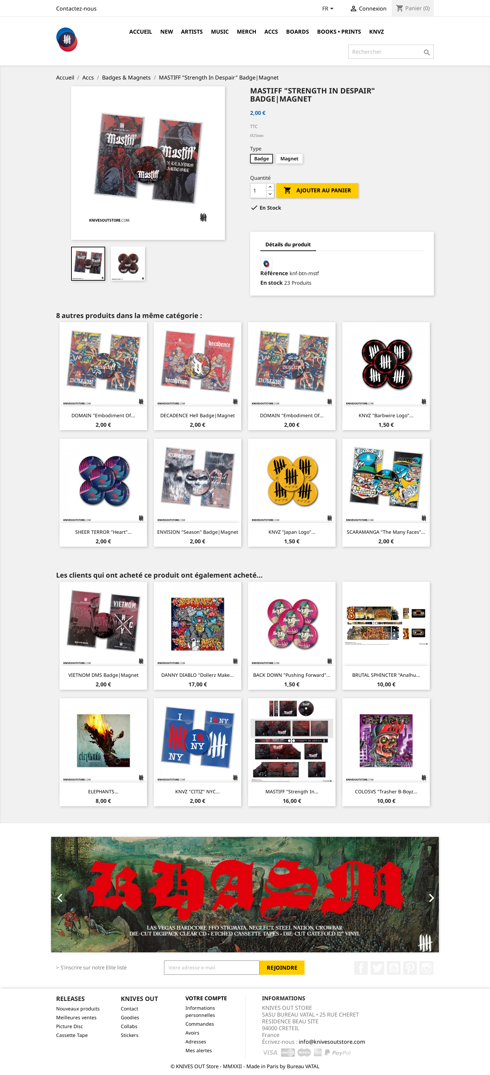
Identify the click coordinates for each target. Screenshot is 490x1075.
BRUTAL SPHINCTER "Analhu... (386, 675)
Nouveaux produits (78, 1008)
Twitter (377, 968)
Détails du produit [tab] (288, 244)
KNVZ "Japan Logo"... (291, 532)
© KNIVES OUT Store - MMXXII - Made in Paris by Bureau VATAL (245, 1066)
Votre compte (206, 998)
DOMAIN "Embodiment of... (103, 415)
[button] (80, 894)
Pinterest (410, 968)
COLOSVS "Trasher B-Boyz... (386, 791)
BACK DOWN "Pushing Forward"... (291, 675)
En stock (271, 282)
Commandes (199, 1024)
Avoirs (192, 1032)
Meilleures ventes (76, 1017)
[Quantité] (258, 190)
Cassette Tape (72, 1035)
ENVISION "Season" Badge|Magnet (197, 532)
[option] (245, 894)
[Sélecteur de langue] (329, 9)
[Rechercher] (391, 52)
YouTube (394, 968)
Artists (192, 31)
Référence (274, 273)
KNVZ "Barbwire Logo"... (386, 415)
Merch (246, 31)
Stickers (129, 1035)
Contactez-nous (76, 8)
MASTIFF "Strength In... (291, 791)
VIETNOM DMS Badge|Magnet (103, 675)
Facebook (361, 968)
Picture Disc (69, 1026)
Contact (129, 1008)
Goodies (130, 1017)
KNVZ (376, 31)
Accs (271, 31)
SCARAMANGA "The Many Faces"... (386, 532)
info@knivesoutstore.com (332, 1041)
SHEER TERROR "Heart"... (103, 532)
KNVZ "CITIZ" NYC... (197, 791)
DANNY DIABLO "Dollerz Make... (197, 675)
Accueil (140, 31)
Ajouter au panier (317, 190)
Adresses (195, 1041)
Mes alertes (198, 1050)
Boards (297, 31)
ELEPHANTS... (103, 791)
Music (220, 31)
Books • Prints (339, 31)
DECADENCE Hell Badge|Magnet (197, 415)
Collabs (129, 1026)
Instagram (426, 968)
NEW (166, 31)
